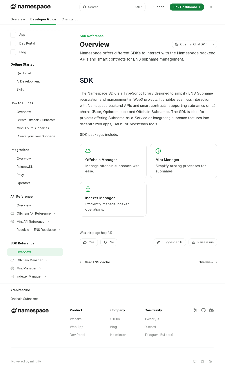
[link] (113, 161)
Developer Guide (43, 21)
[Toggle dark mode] (210, 7)
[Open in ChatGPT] (191, 44)
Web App (76, 327)
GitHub (115, 319)
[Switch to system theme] (195, 361)
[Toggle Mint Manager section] (35, 268)
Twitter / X (152, 319)
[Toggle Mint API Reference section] (35, 222)
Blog (18, 52)
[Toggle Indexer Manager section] (35, 276)
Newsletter (118, 335)
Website (76, 319)
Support (158, 7)
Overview (18, 21)
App (18, 34)
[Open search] (112, 7)
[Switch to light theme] (203, 361)
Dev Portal (23, 43)
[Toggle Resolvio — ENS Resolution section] (35, 230)
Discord (150, 327)
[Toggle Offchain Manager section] (35, 260)
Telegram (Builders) (159, 335)
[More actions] (213, 44)
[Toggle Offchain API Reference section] (35, 213)
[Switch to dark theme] (210, 361)
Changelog (70, 21)
